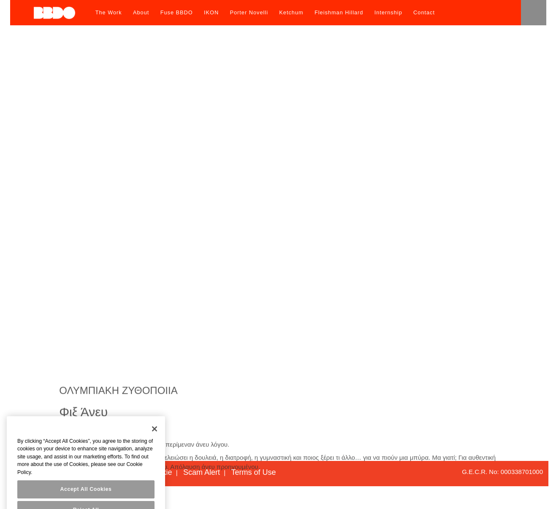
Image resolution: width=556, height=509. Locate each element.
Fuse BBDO (176, 12)
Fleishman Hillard (339, 12)
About (141, 12)
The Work (108, 12)
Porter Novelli (249, 12)
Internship (388, 12)
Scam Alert (201, 472)
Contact (424, 12)
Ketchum (291, 12)
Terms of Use (253, 472)
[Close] (154, 440)
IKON (211, 12)
